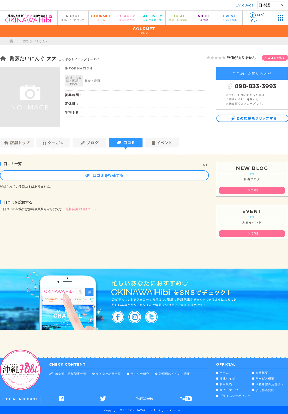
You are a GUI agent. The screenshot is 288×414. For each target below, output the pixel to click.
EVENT (229, 17)
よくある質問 (265, 390)
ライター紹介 (140, 373)
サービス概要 (265, 378)
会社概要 (262, 372)
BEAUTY (127, 17)
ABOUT (73, 17)
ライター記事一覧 (108, 373)
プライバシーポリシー (235, 395)
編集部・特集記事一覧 (70, 373)
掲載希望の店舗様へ (270, 384)
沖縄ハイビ (227, 378)
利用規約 (226, 384)
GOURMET (101, 17)
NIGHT (204, 17)
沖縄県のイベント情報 (174, 373)
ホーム (224, 372)
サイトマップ (229, 390)
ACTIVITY (152, 17)
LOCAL (178, 17)
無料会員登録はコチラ (81, 209)
